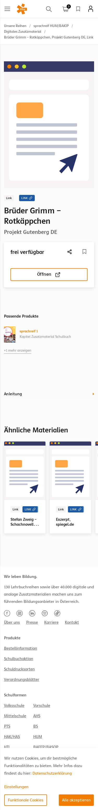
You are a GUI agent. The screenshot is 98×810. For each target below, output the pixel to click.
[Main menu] (7, 9)
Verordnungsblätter (21, 679)
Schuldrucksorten (19, 669)
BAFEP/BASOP (45, 747)
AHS (36, 716)
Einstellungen (16, 787)
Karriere (51, 622)
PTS (7, 726)
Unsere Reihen (15, 26)
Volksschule (14, 705)
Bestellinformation (20, 648)
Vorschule (41, 705)
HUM (37, 736)
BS (35, 726)
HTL (7, 747)
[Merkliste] (84, 251)
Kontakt (72, 622)
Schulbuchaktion (18, 658)
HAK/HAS (12, 736)
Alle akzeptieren (76, 800)
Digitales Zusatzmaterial (22, 31)
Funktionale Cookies (25, 800)
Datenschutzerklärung (52, 773)
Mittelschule (15, 716)
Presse (32, 622)
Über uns (12, 622)
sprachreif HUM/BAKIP (51, 26)
